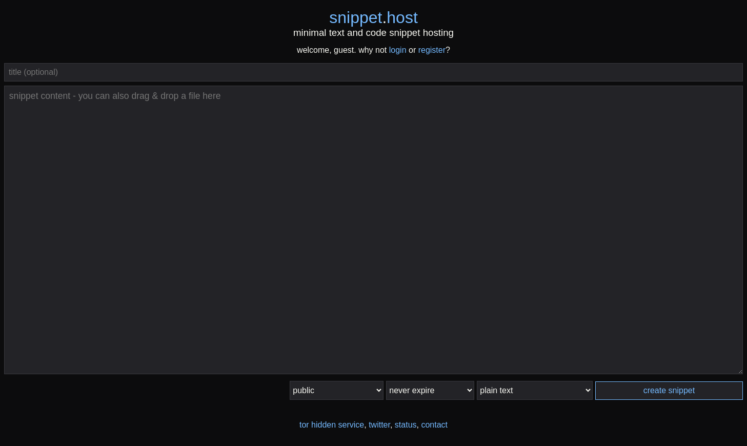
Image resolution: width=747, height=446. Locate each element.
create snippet (669, 390)
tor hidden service (331, 424)
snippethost (373, 17)
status (406, 424)
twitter (379, 424)
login (398, 50)
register (432, 50)
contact (434, 424)
